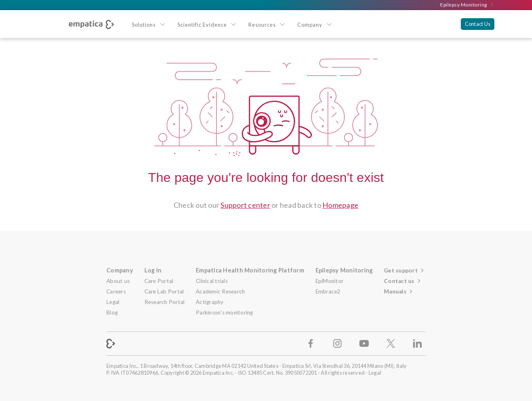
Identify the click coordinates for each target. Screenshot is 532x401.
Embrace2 (328, 291)
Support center (245, 204)
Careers (116, 291)
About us (118, 281)
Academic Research (220, 291)
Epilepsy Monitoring (467, 5)
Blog (112, 312)
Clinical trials (212, 281)
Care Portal (159, 281)
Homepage (340, 204)
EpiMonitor (330, 281)
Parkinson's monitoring (224, 312)
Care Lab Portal (164, 291)
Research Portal (164, 302)
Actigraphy (210, 302)
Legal (112, 302)
